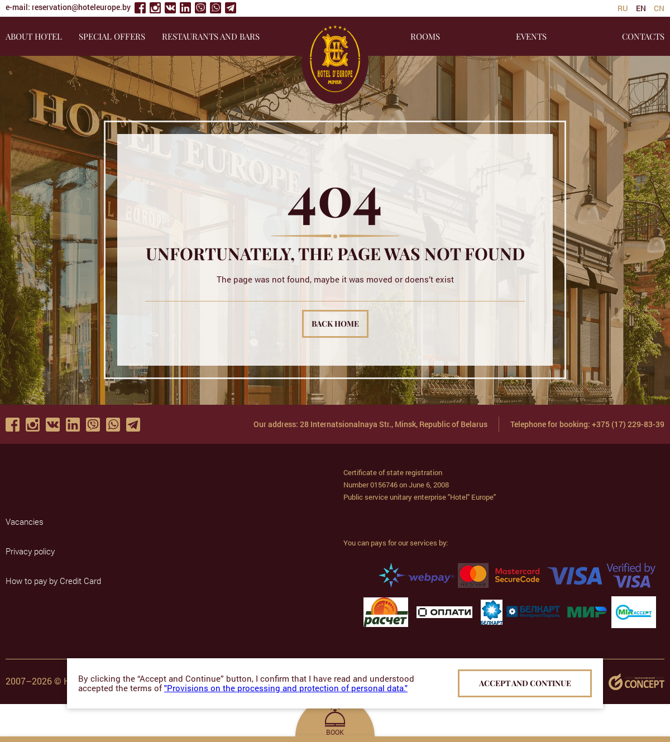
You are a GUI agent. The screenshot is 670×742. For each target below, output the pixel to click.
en (641, 8)
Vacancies (25, 521)
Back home (335, 323)
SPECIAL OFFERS (112, 36)
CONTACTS (643, 36)
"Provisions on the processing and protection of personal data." (286, 687)
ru (623, 8)
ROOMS (425, 36)
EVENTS (531, 36)
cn (659, 8)
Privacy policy (30, 551)
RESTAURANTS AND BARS (211, 36)
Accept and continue (525, 683)
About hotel (34, 36)
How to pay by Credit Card (53, 580)
